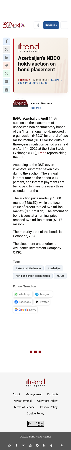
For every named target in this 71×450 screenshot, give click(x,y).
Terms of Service (24, 407)
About (16, 394)
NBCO (60, 275)
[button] (6, 41)
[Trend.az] (14, 25)
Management (34, 394)
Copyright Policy (47, 400)
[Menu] (64, 25)
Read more (36, 108)
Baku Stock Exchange (28, 268)
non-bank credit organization (33, 275)
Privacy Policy (48, 407)
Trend (42, 153)
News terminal (23, 400)
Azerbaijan (54, 268)
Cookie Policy (35, 413)
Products (52, 394)
